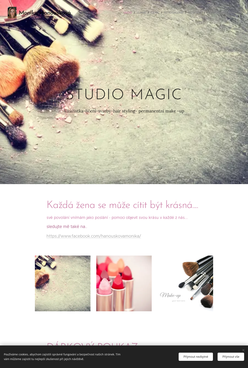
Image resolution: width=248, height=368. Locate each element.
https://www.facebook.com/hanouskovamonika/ (93, 235)
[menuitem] (130, 12)
